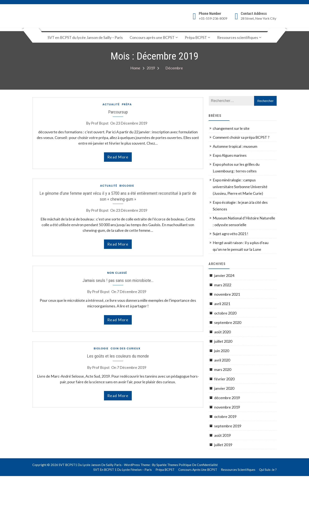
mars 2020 (222, 369)
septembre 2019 (227, 426)
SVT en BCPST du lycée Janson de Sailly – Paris (85, 37)
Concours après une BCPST (152, 37)
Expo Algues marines (230, 155)
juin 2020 (221, 350)
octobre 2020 (225, 313)
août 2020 (222, 332)
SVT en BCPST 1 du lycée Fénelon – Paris (122, 469)
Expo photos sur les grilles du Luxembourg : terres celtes (236, 167)
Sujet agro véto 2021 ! (230, 233)
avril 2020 (222, 360)
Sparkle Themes (167, 465)
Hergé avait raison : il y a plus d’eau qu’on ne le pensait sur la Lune (240, 246)
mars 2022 (222, 285)
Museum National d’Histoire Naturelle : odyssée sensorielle (244, 221)
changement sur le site (231, 128)
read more (118, 157)
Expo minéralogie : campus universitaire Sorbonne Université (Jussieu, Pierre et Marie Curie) (240, 187)
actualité (111, 104)
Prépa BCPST (196, 37)
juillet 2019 (223, 444)
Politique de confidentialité (198, 465)
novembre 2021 (227, 294)
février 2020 (224, 379)
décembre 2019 (227, 397)
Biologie (126, 186)
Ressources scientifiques (237, 37)
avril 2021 (222, 303)
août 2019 (222, 435)
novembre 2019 (227, 407)
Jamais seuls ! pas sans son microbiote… (117, 280)
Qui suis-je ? (268, 469)
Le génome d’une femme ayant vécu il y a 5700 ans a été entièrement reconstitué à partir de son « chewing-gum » (117, 196)
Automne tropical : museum (235, 146)
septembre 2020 (227, 322)
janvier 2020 (224, 388)
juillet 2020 (223, 341)
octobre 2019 (225, 416)
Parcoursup (118, 112)
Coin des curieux (126, 348)
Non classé (117, 273)
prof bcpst (100, 123)
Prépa (127, 104)
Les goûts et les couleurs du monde (118, 356)
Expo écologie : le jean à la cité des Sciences (240, 205)
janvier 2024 (224, 275)
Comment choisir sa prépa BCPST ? (241, 137)
